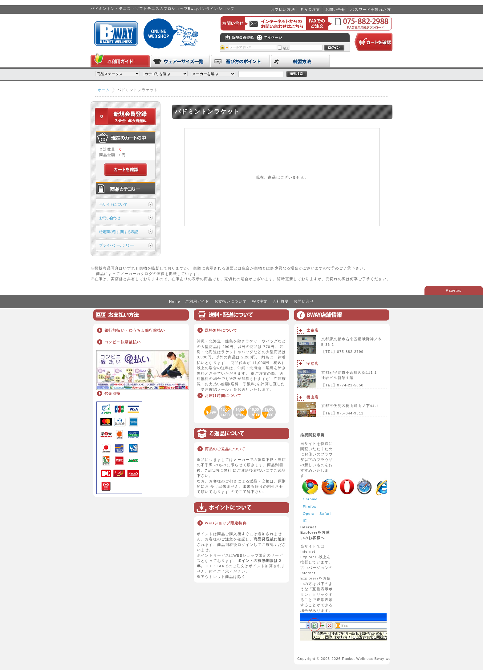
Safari (325, 513)
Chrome (310, 499)
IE (305, 521)
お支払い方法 (283, 9)
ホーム (104, 90)
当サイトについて (113, 204)
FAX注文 (260, 301)
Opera (309, 513)
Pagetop (453, 290)
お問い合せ (335, 9)
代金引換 (112, 393)
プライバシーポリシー (116, 245)
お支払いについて (230, 301)
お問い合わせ (109, 218)
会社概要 (281, 301)
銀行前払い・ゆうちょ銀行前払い (134, 330)
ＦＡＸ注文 (310, 9)
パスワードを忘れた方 (370, 9)
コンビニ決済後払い (122, 342)
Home (174, 301)
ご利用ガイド (197, 301)
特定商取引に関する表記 (118, 232)
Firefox (309, 506)
